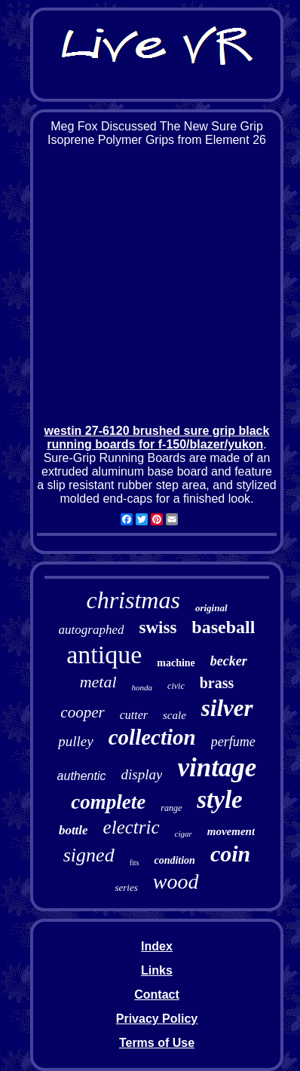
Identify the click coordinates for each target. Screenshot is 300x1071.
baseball (223, 627)
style (219, 799)
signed (89, 855)
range (171, 808)
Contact (156, 994)
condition (174, 860)
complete (108, 802)
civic (176, 686)
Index (157, 946)
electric (131, 827)
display (142, 774)
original (211, 608)
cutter (134, 714)
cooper (82, 712)
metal (98, 681)
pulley (75, 741)
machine (176, 663)
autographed (91, 630)
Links (157, 970)
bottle (73, 830)
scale (174, 715)
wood (176, 881)
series (126, 887)
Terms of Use (156, 1042)
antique (104, 655)
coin (230, 853)
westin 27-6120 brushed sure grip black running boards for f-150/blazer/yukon (157, 437)
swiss (157, 627)
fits (134, 862)
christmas (132, 600)
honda (142, 687)
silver (227, 708)
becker (228, 661)
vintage (216, 767)
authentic (81, 776)
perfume (233, 741)
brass (217, 683)
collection (152, 737)
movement (231, 831)
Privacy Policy (157, 1018)
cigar (183, 833)
